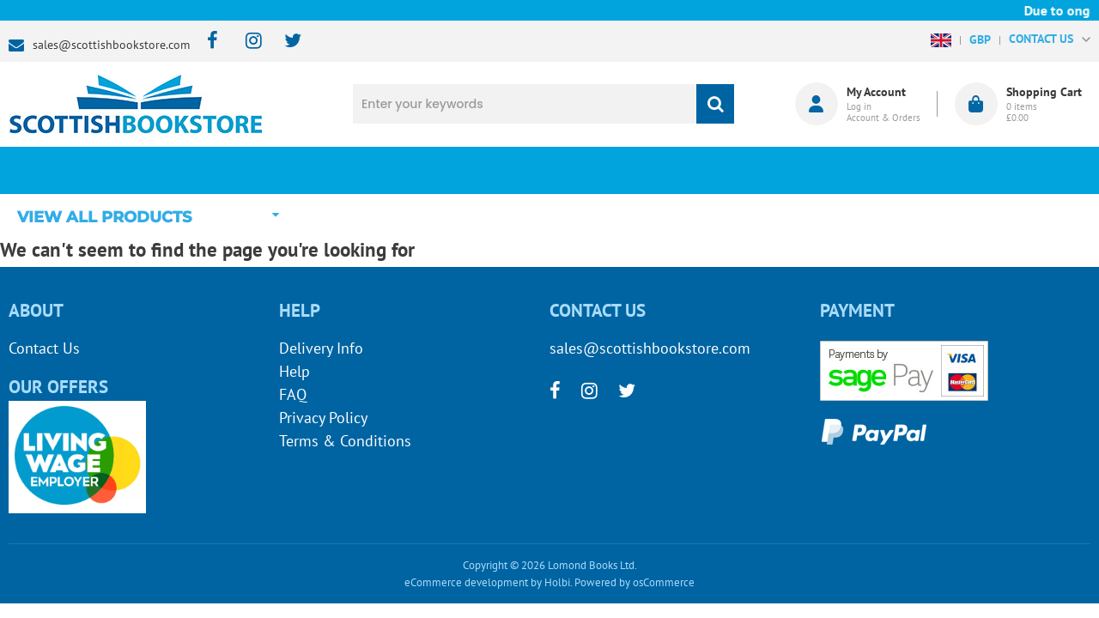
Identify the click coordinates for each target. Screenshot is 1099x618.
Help (294, 371)
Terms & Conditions (345, 441)
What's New (460, 170)
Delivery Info (321, 348)
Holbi (557, 582)
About (820, 170)
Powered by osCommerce (634, 582)
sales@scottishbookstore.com (111, 44)
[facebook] (207, 42)
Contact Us (44, 348)
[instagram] (246, 42)
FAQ (293, 394)
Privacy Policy (323, 417)
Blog (639, 170)
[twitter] (285, 42)
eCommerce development (466, 582)
